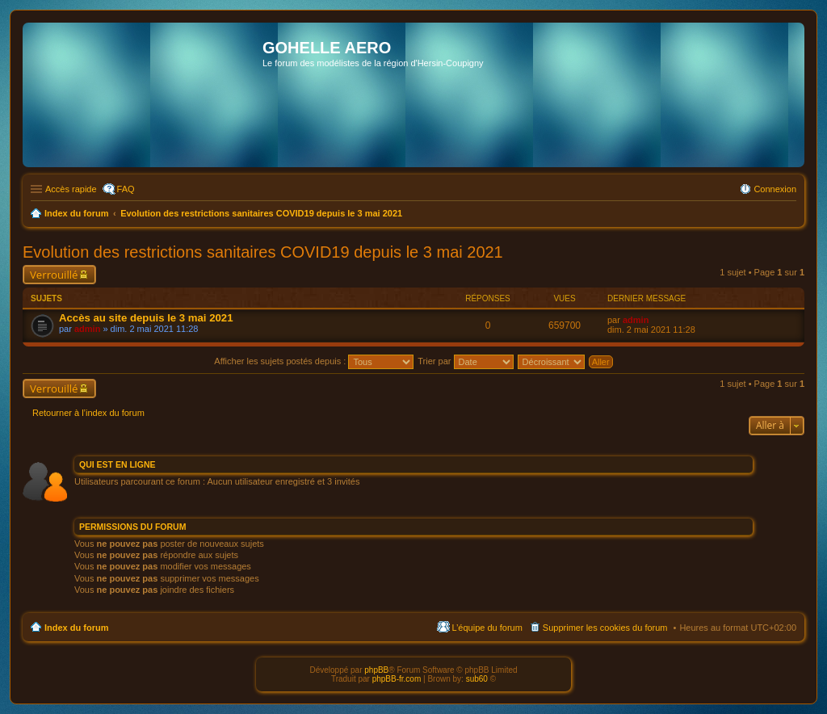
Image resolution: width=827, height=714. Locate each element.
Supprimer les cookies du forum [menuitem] (605, 627)
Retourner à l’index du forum (88, 413)
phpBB (376, 670)
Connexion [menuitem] (775, 189)
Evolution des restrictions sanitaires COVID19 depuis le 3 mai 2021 (263, 252)
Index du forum (76, 627)
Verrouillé (54, 274)
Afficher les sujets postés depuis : (314, 361)
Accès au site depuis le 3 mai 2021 (146, 318)
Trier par (465, 361)
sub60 (477, 678)
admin (87, 329)
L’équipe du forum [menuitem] (486, 627)
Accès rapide (71, 189)
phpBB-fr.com (397, 678)
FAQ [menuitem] (126, 189)
